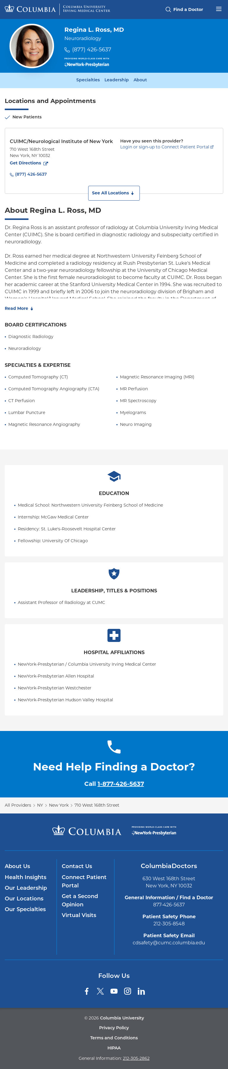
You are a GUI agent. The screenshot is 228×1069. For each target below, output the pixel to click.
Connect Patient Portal (84, 882)
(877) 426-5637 (91, 49)
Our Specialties (25, 910)
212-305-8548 (169, 924)
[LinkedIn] (141, 991)
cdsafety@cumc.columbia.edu (169, 943)
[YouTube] (114, 991)
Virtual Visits (79, 916)
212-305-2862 (136, 1058)
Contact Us (77, 867)
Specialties (88, 80)
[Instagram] (128, 991)
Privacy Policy (114, 1028)
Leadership (116, 80)
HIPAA (114, 1048)
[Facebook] (87, 991)
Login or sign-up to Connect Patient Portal (164, 147)
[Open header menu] (218, 8)
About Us (17, 867)
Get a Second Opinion (80, 901)
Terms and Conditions (114, 1038)
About (140, 80)
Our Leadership (26, 888)
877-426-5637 (169, 905)
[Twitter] (100, 991)
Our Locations (24, 899)
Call (114, 783)
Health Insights (25, 878)
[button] (114, 193)
